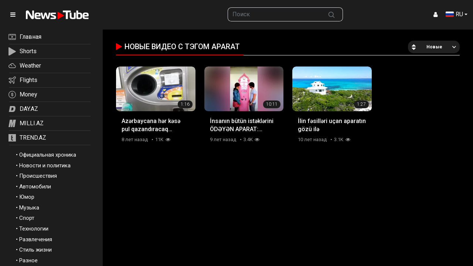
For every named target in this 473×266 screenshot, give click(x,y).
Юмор (26, 197)
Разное (28, 260)
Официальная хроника (47, 154)
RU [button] (454, 14)
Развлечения (35, 239)
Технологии (33, 228)
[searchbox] (274, 14)
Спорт (26, 218)
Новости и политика (45, 165)
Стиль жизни (35, 249)
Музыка (29, 207)
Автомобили (35, 186)
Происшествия (38, 176)
